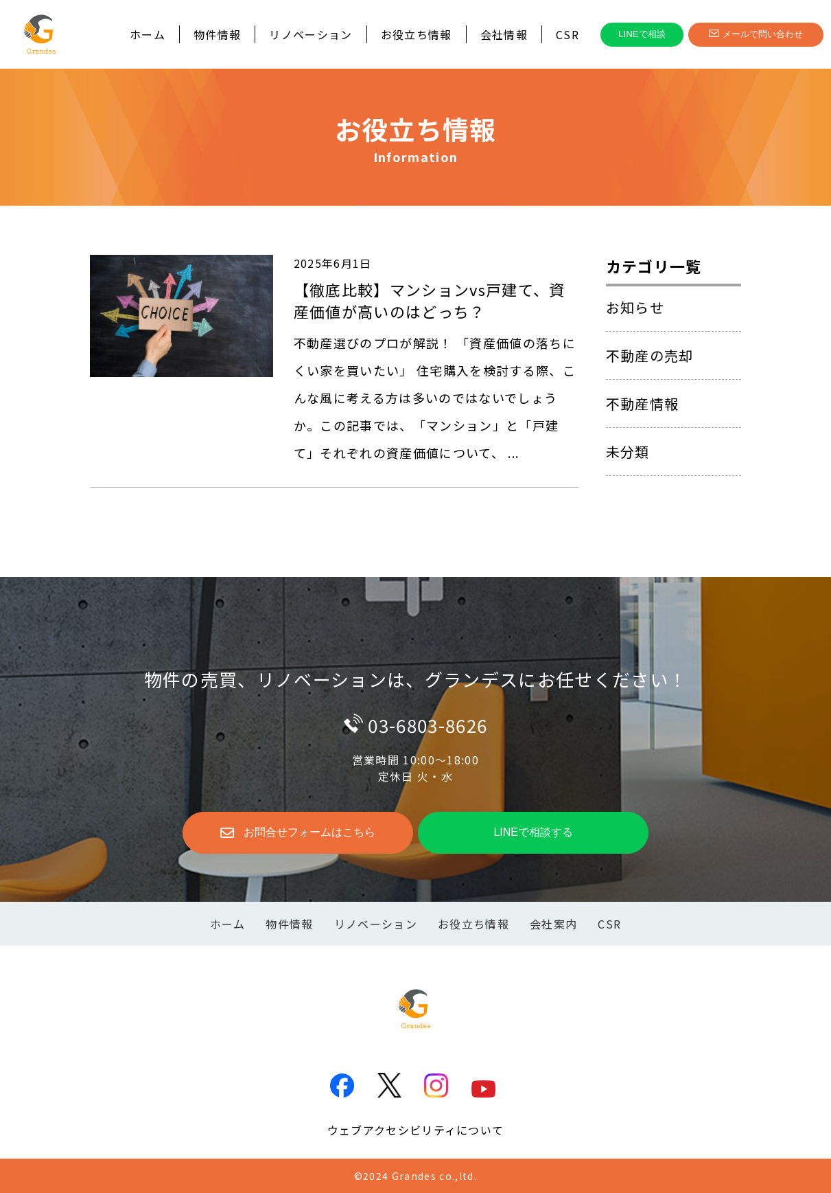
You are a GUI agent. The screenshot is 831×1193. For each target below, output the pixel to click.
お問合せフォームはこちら (297, 833)
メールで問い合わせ (756, 34)
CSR (567, 34)
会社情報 (504, 34)
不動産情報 (642, 403)
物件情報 (217, 34)
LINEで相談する (533, 832)
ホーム (147, 34)
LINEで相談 (642, 34)
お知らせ (635, 307)
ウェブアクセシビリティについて (415, 1130)
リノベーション (310, 34)
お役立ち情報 (416, 34)
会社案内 (553, 924)
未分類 (628, 452)
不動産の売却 (650, 355)
